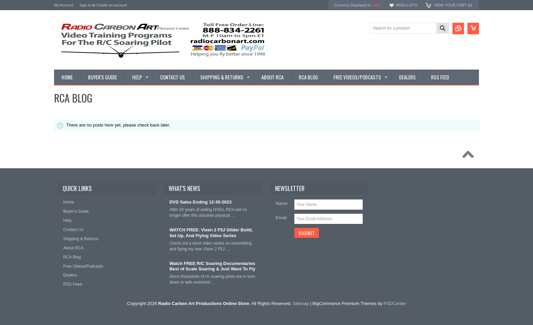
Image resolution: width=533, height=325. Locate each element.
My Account (63, 5)
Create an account (111, 5)
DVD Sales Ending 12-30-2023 (200, 202)
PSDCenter (394, 303)
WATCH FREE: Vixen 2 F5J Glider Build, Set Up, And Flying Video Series (211, 232)
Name (282, 203)
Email (281, 217)
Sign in (85, 5)
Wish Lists (406, 5)
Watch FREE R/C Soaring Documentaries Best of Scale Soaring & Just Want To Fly (212, 266)
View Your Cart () (453, 5)
